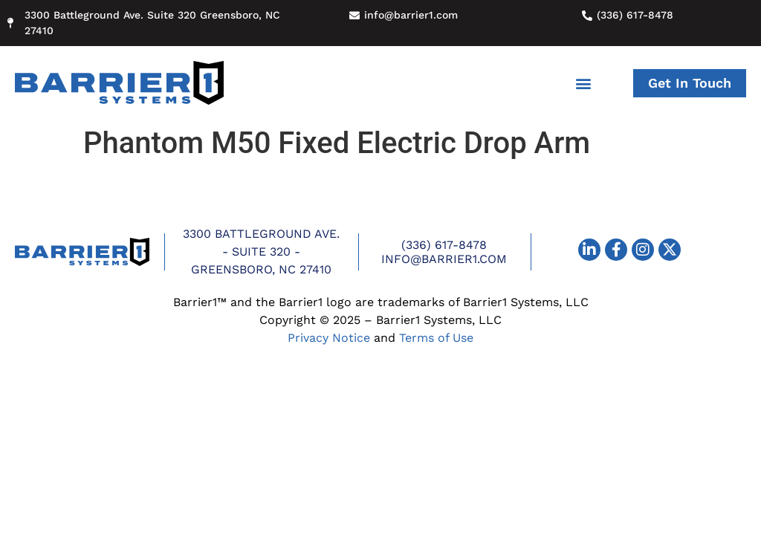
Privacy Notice (329, 338)
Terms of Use (436, 338)
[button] (583, 83)
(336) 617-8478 (444, 245)
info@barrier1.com (444, 259)
